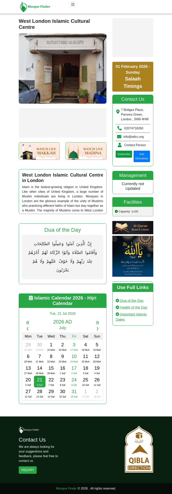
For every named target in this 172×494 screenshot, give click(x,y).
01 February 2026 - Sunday (133, 76)
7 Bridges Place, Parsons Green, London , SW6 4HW (135, 114)
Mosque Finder (66, 488)
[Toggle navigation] (73, 4)
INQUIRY (27, 470)
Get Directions (141, 156)
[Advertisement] (62, 123)
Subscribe (123, 154)
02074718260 (133, 128)
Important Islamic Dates (131, 317)
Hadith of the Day (131, 307)
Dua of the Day (130, 301)
